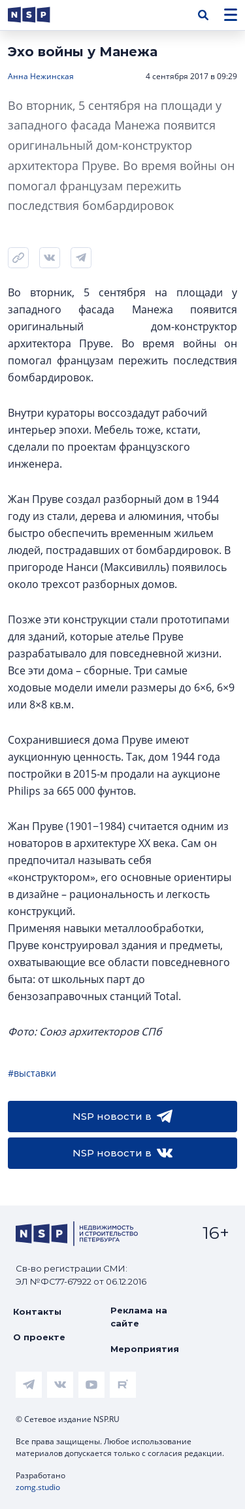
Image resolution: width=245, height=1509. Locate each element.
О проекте (39, 1337)
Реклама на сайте (138, 1316)
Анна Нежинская (41, 76)
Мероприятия (144, 1349)
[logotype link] (40, 15)
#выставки (32, 1073)
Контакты (37, 1311)
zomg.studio (38, 1487)
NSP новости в (122, 1116)
